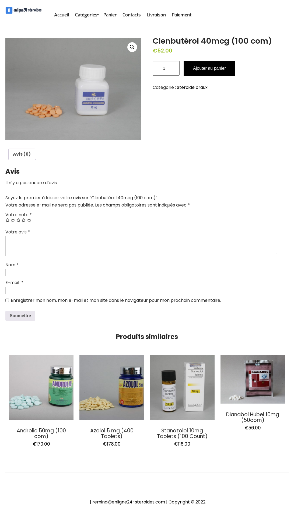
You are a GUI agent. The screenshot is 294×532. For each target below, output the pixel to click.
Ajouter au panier (209, 68)
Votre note (18, 215)
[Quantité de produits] (166, 68)
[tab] (21, 154)
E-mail (14, 282)
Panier (110, 15)
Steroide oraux (192, 87)
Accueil (61, 15)
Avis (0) (22, 154)
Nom (12, 265)
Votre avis (17, 232)
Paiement (181, 15)
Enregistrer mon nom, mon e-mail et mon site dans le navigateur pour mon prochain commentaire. (116, 300)
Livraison (156, 15)
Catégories (86, 15)
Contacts (131, 15)
